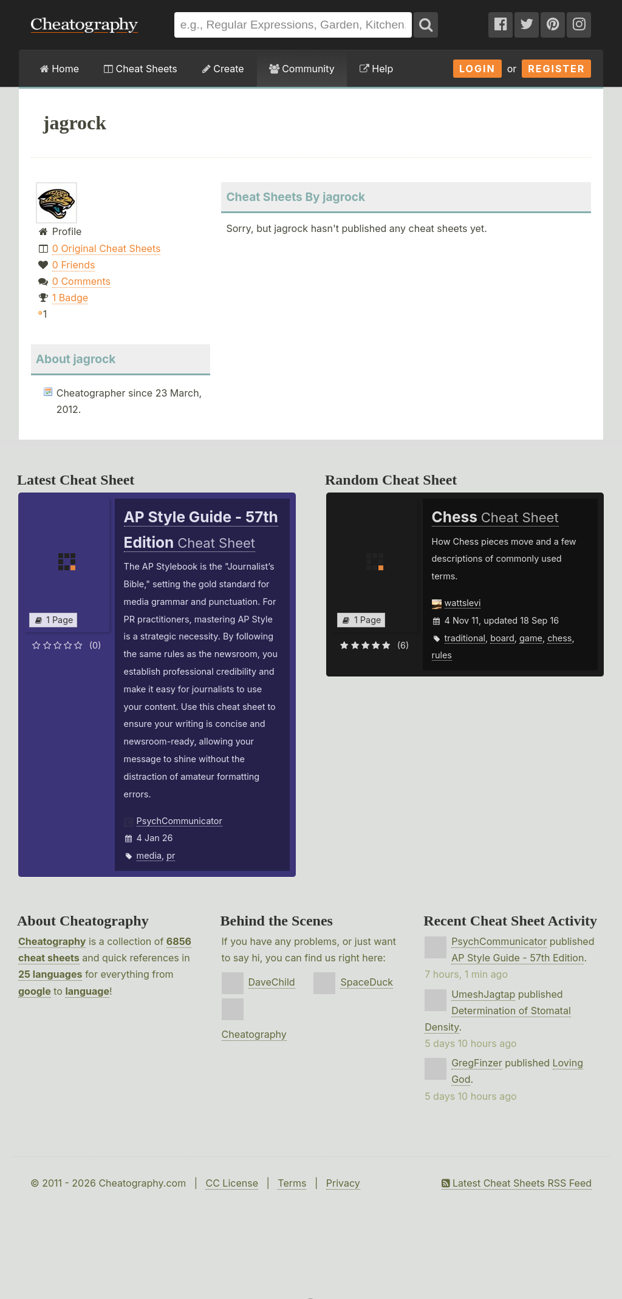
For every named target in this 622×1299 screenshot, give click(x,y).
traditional (465, 638)
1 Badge (70, 298)
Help (376, 69)
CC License (231, 1183)
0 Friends (73, 265)
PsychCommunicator (179, 821)
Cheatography (52, 941)
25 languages (50, 974)
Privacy (343, 1183)
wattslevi (463, 603)
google (34, 991)
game (530, 638)
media (149, 855)
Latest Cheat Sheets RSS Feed (517, 1183)
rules (442, 655)
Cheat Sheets (140, 69)
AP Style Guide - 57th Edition (517, 958)
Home (59, 69)
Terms (292, 1183)
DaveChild (271, 982)
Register (556, 69)
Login (477, 69)
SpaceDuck (366, 982)
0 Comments (81, 281)
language (87, 991)
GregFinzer (476, 1063)
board (502, 638)
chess (559, 638)
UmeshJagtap (483, 994)
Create (223, 69)
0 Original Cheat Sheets (106, 248)
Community (302, 69)
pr (170, 855)
